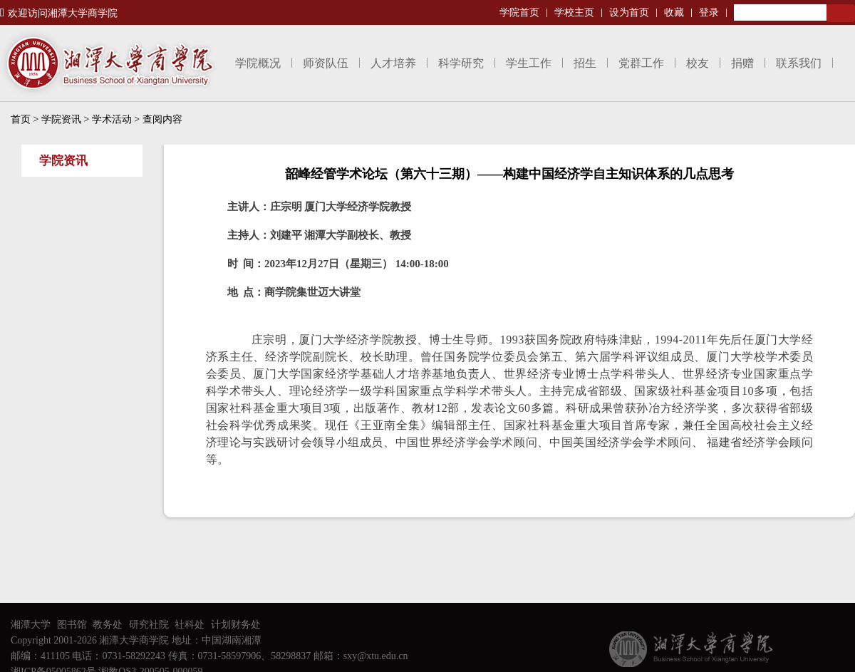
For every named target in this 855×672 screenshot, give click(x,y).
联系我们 (799, 63)
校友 (697, 63)
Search (840, 13)
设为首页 (629, 12)
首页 (21, 119)
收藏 (674, 12)
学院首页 (519, 12)
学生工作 (528, 63)
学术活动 (112, 119)
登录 (709, 12)
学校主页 (574, 12)
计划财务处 (236, 624)
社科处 (189, 624)
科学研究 (461, 63)
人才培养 (393, 63)
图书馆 (72, 624)
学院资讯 (61, 119)
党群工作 (641, 63)
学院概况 (258, 63)
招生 (585, 63)
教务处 (108, 624)
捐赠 (742, 63)
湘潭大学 (31, 624)
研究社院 (149, 624)
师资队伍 (325, 63)
